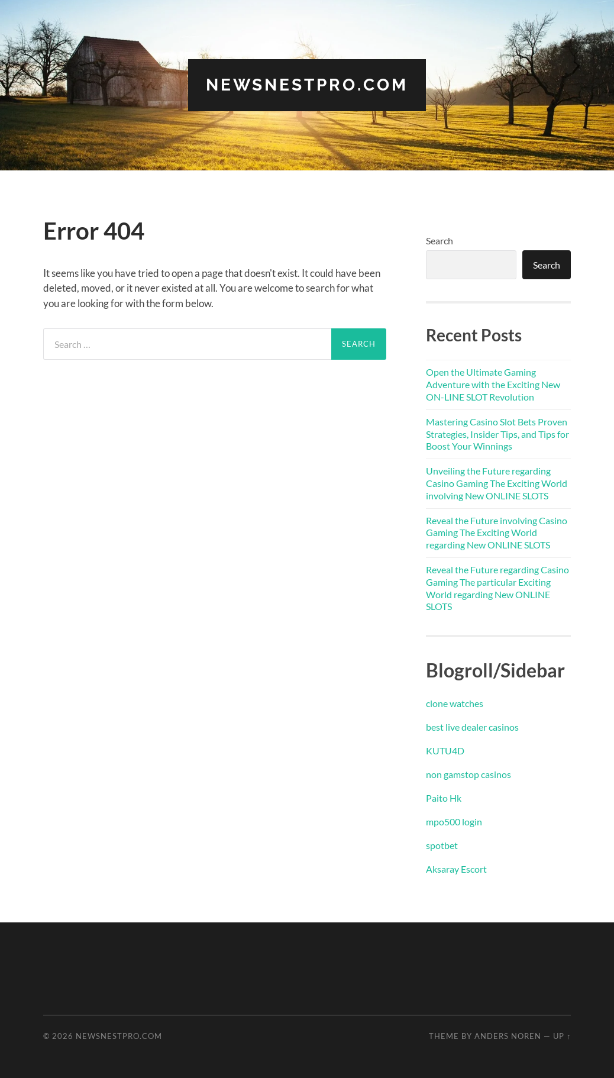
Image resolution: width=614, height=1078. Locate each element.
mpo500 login (454, 821)
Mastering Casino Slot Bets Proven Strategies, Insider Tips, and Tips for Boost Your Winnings (497, 434)
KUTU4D (445, 750)
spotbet (442, 845)
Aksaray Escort (456, 868)
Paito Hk (443, 797)
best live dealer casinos (472, 726)
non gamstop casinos (468, 774)
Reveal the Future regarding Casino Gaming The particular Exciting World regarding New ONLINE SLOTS (497, 588)
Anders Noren (507, 1036)
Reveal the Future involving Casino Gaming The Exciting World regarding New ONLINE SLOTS (496, 533)
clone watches (454, 703)
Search (439, 240)
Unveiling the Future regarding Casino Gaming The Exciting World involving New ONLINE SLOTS (496, 483)
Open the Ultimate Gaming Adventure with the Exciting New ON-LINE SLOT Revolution (493, 384)
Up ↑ (562, 1036)
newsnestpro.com (307, 85)
